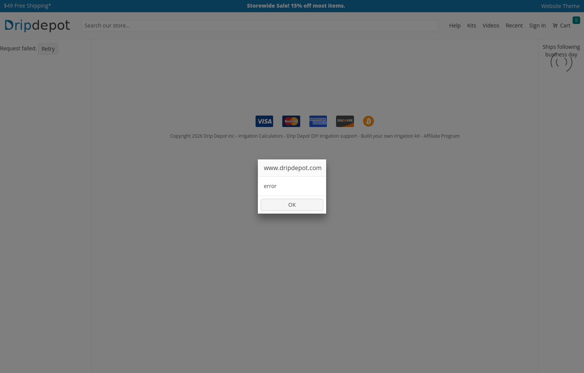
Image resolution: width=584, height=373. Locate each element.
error (270, 186)
